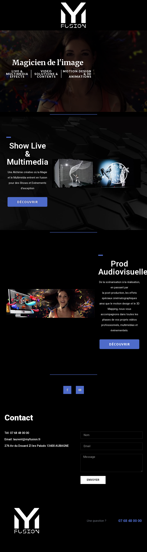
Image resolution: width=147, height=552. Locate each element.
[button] (27, 202)
